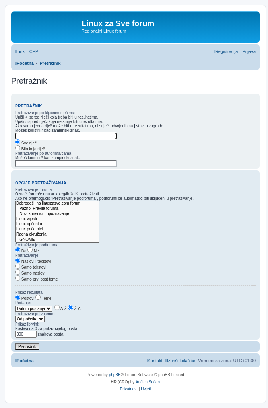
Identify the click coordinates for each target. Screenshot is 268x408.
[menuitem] (33, 51)
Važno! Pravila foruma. (57, 208)
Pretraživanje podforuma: (37, 245)
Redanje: (23, 303)
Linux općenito (57, 224)
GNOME (57, 239)
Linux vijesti (57, 219)
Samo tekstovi (31, 267)
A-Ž (60, 308)
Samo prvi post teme (36, 279)
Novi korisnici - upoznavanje (57, 214)
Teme (43, 298)
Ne (33, 251)
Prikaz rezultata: (29, 292)
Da (21, 251)
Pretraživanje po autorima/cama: (43, 153)
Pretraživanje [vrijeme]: (35, 314)
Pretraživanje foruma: (34, 189)
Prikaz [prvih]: (27, 324)
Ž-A (74, 308)
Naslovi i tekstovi (33, 261)
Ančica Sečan (148, 382)
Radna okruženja (57, 234)
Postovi (25, 298)
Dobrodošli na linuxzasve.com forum (57, 203)
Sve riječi (26, 143)
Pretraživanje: (27, 255)
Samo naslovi (30, 273)
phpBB (115, 375)
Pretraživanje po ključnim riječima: (45, 113)
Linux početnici (57, 229)
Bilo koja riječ (30, 149)
